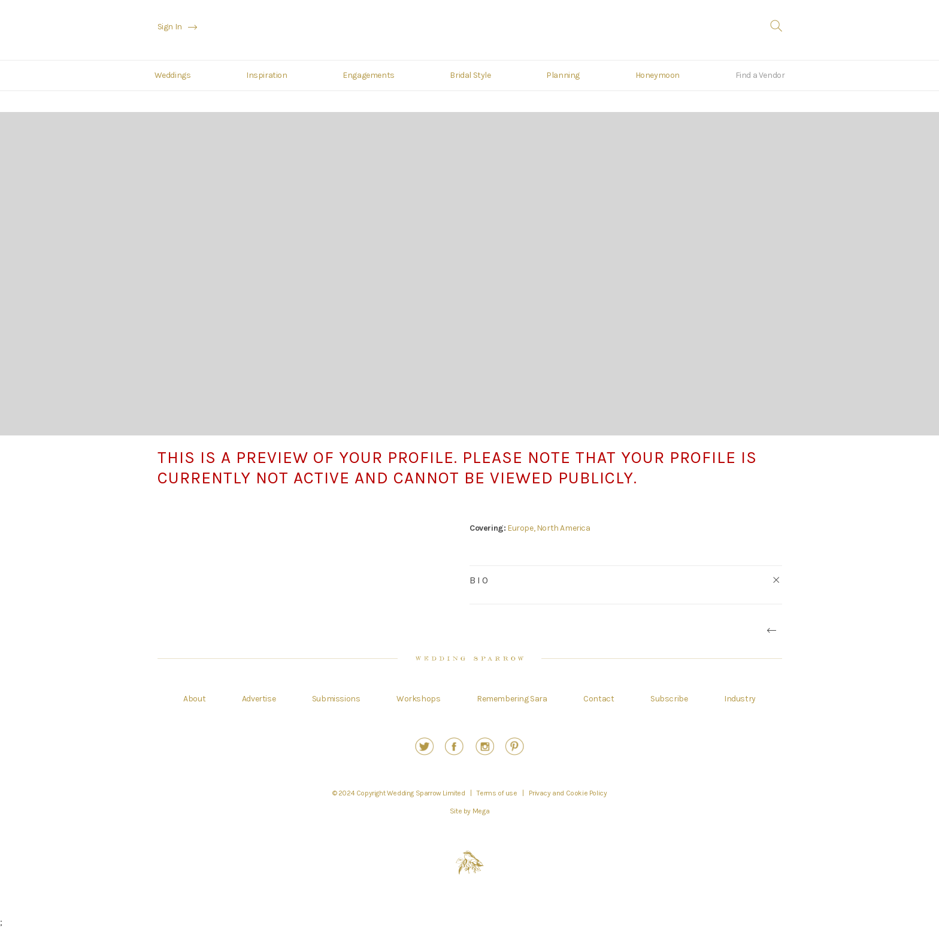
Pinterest (514, 746)
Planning (563, 75)
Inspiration (266, 75)
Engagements (369, 75)
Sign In (169, 27)
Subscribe (668, 699)
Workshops (418, 699)
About (194, 699)
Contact (598, 699)
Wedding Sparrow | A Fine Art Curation (470, 32)
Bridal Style (470, 75)
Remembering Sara (512, 699)
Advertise (258, 699)
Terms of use (497, 793)
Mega (480, 811)
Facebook (454, 746)
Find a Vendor (760, 75)
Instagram (484, 746)
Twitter (424, 746)
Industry (740, 699)
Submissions (336, 699)
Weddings (173, 75)
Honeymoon (657, 75)
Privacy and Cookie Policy (568, 793)
